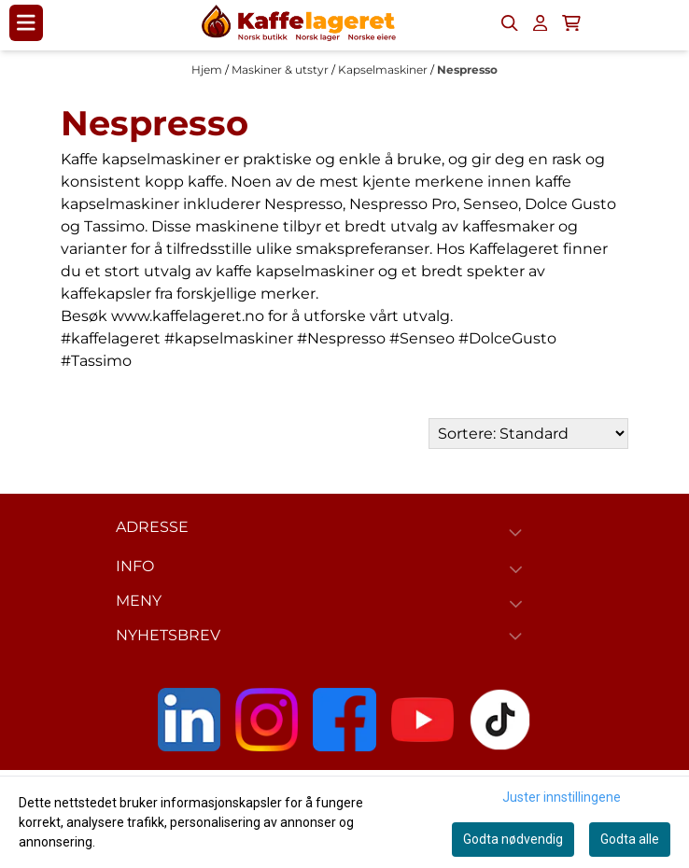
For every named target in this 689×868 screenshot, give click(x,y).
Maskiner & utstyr (281, 70)
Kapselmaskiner (384, 70)
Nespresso (467, 70)
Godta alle (629, 839)
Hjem (208, 70)
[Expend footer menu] (519, 569)
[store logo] (299, 23)
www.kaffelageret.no (187, 316)
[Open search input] (509, 23)
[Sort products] (528, 433)
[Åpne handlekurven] (571, 23)
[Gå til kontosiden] (540, 23)
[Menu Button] (26, 22)
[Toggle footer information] (519, 532)
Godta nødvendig (513, 839)
